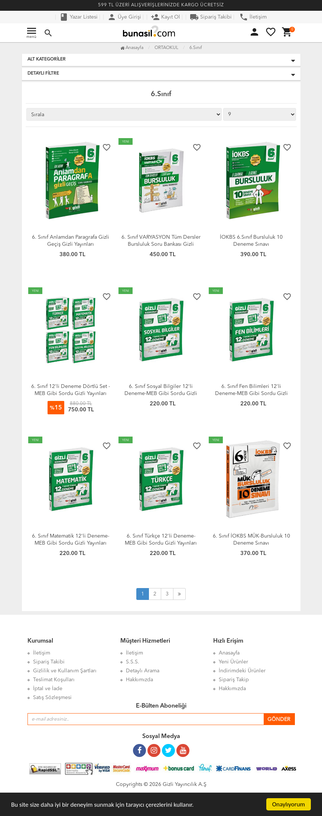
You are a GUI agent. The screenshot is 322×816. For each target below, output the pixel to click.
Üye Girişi (124, 17)
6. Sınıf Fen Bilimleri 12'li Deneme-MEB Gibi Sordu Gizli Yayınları (251, 393)
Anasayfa (131, 48)
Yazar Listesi (78, 17)
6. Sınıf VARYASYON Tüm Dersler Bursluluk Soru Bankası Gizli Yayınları (161, 244)
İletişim (253, 17)
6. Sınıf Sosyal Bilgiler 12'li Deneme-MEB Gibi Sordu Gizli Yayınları (160, 393)
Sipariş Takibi (211, 17)
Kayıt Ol (165, 17)
